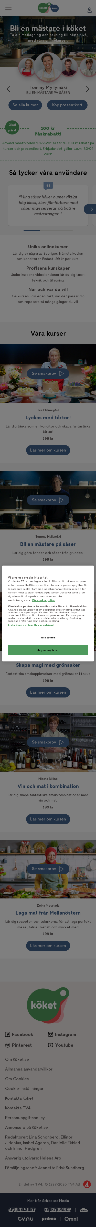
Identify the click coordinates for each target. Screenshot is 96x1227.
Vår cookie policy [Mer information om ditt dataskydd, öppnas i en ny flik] (43, 600)
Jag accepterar (48, 650)
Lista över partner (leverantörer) (31, 625)
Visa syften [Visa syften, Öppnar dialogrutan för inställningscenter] (48, 637)
